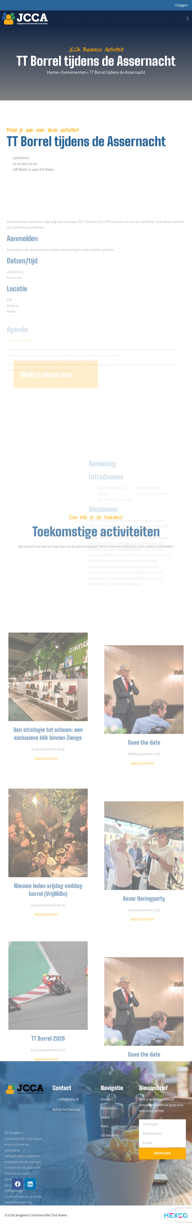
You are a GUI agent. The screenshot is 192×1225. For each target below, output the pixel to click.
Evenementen (73, 72)
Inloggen (181, 5)
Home (52, 72)
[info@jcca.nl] (55, 1099)
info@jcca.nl (69, 1099)
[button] (187, 18)
